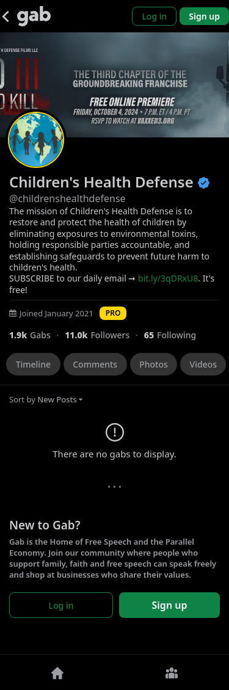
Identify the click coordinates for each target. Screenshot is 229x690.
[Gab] (34, 16)
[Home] (57, 672)
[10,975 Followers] (104, 335)
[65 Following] (175, 335)
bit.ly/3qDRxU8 (168, 278)
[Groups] (172, 672)
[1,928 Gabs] (37, 335)
